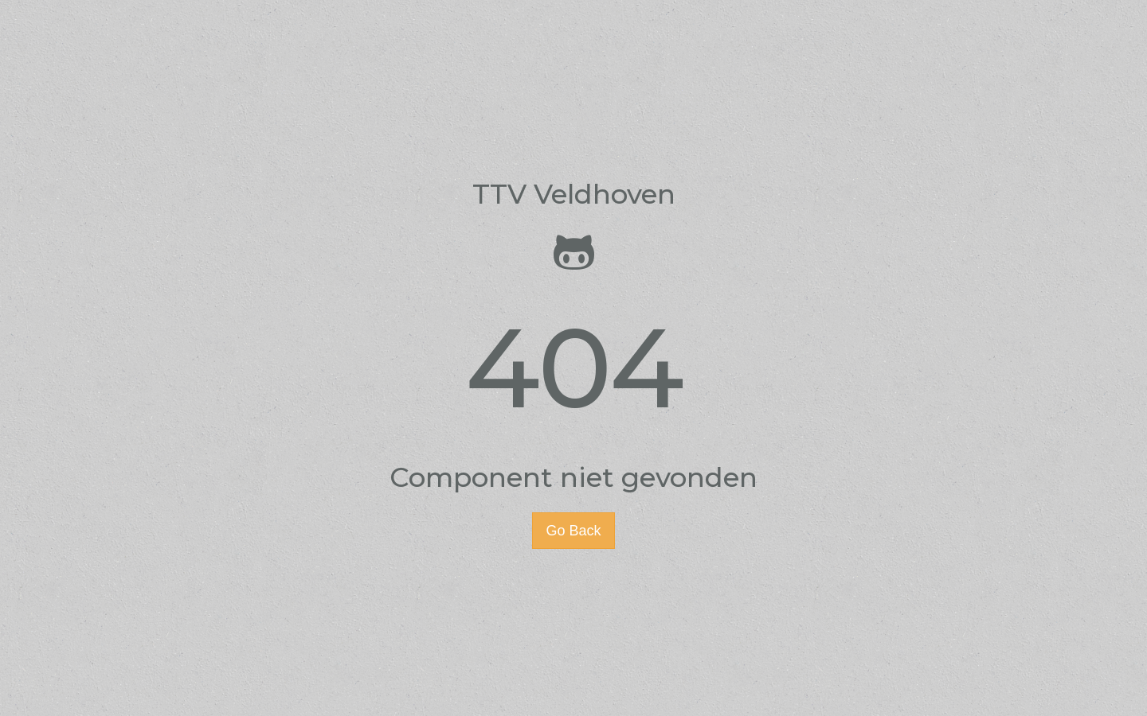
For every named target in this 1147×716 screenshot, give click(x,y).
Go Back (573, 531)
